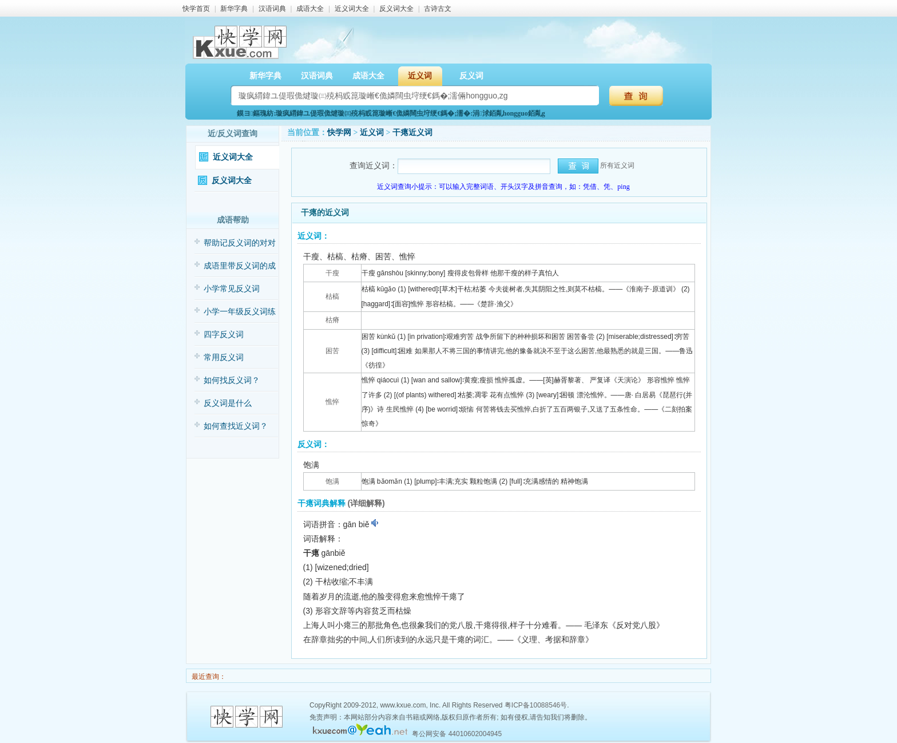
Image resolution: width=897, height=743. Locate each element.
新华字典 (234, 9)
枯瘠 (332, 320)
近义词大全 (352, 9)
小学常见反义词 (232, 288)
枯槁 (332, 297)
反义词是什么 (228, 403)
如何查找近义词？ (236, 426)
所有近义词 (617, 165)
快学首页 (196, 9)
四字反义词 (224, 334)
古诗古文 (437, 9)
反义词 (471, 76)
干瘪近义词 (412, 132)
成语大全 (310, 9)
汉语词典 (272, 9)
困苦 (332, 351)
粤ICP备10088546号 (536, 705)
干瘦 (332, 273)
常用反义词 (224, 357)
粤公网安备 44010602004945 (457, 734)
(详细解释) (365, 503)
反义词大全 (396, 9)
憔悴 (332, 402)
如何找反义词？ (232, 380)
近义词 (420, 76)
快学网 (339, 132)
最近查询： (208, 677)
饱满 (332, 481)
